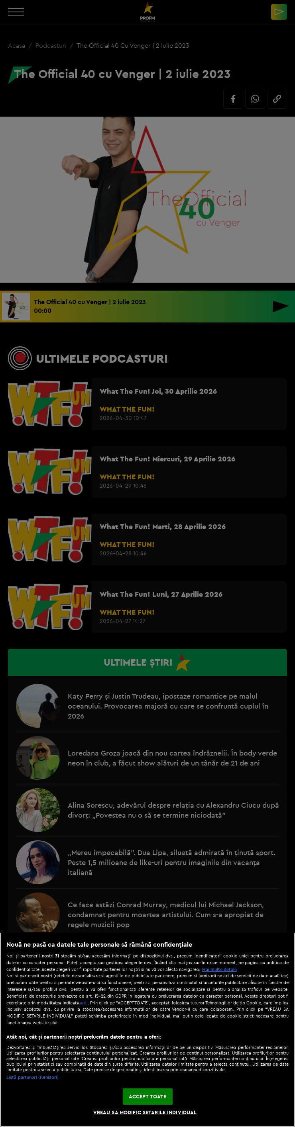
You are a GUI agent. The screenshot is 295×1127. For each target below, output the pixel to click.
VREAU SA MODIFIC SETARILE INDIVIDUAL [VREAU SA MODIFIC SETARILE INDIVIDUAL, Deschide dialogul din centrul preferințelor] (145, 1112)
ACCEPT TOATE (148, 1096)
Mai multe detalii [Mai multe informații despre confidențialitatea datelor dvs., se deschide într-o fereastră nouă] (219, 969)
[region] (147, 1029)
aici (84, 1003)
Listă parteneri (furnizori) (32, 1077)
